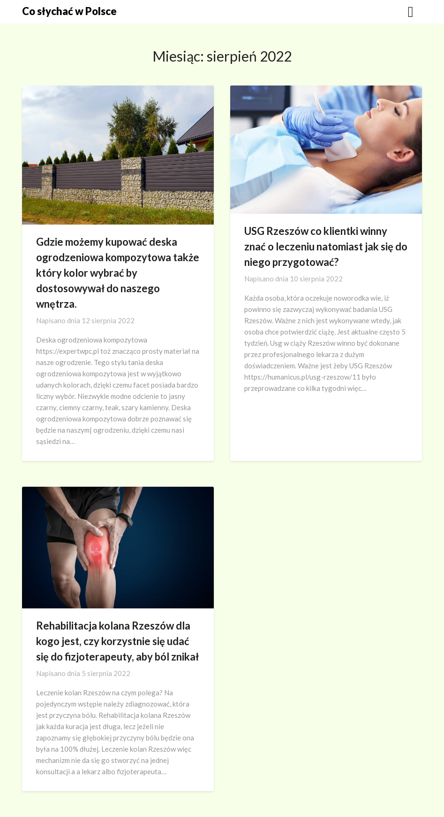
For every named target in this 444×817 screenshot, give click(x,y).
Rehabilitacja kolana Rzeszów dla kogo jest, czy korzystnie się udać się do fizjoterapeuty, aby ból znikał (117, 641)
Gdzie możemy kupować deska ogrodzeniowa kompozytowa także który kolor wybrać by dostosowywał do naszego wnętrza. (117, 272)
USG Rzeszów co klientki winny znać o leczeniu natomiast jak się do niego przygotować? (325, 246)
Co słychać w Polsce (69, 11)
